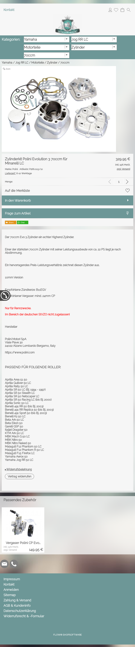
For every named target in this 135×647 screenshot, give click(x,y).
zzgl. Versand (10, 550)
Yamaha (7, 62)
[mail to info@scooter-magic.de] (4, 563)
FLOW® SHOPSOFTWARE (67, 634)
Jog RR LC (21, 62)
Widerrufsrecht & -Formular (24, 616)
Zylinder (52, 62)
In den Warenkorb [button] (18, 200)
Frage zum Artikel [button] (18, 213)
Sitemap (10, 595)
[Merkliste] (116, 10)
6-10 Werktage (18, 173)
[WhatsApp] (13, 563)
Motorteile (37, 62)
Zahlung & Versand (17, 600)
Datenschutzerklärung (20, 611)
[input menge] (119, 182)
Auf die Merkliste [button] (17, 190)
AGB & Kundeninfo (17, 605)
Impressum (12, 579)
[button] (128, 10)
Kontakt (9, 10)
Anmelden (110, 10)
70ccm (64, 62)
